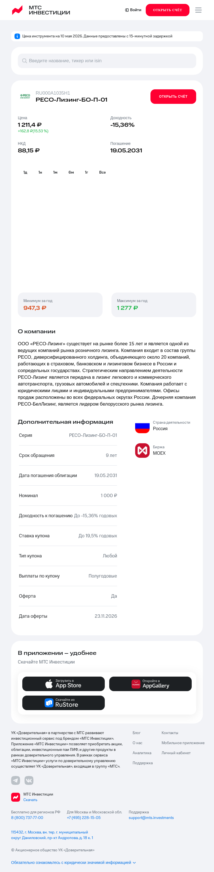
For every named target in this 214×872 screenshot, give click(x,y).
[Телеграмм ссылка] (15, 780)
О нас (137, 743)
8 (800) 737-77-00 (27, 818)
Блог (137, 733)
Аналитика (142, 753)
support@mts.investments (151, 818)
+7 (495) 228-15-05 (84, 818)
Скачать (30, 800)
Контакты (170, 733)
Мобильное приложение (183, 743)
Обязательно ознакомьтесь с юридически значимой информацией (74, 862)
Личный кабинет (176, 753)
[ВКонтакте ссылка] (29, 780)
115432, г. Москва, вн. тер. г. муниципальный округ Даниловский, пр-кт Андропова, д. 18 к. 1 (52, 835)
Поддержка (143, 763)
